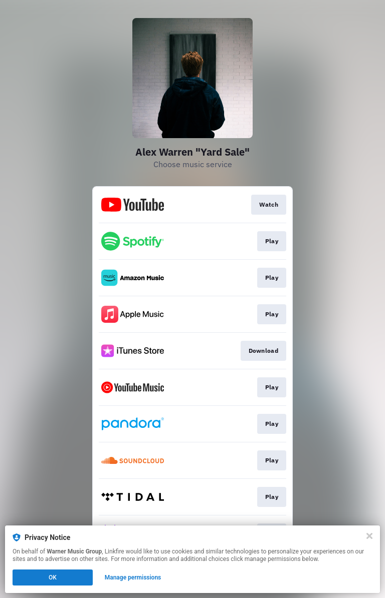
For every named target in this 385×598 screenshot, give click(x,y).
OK (53, 577)
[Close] (369, 536)
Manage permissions (133, 577)
